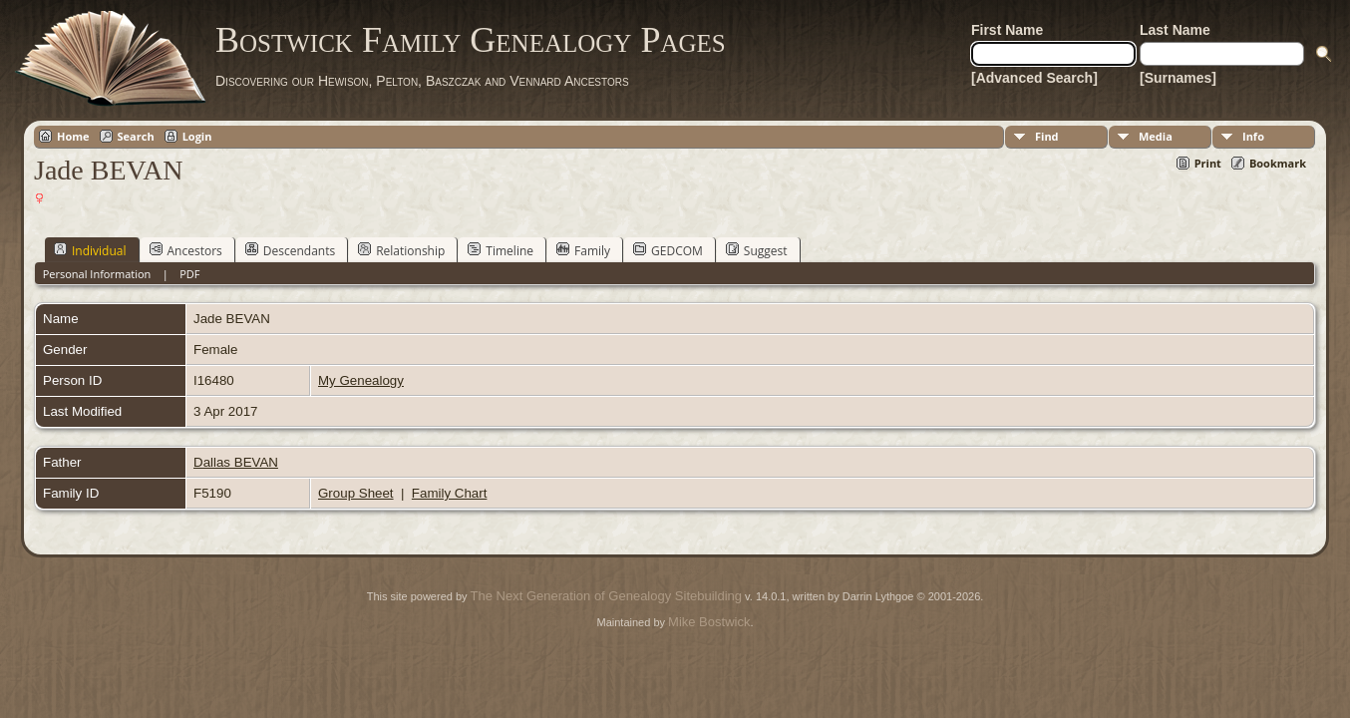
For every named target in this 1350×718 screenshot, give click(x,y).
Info (1253, 136)
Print (1207, 163)
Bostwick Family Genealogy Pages (470, 40)
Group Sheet (356, 493)
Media (1156, 136)
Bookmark (1277, 163)
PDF (189, 273)
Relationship (401, 250)
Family (583, 250)
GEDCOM (668, 250)
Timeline (500, 250)
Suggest (757, 250)
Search (136, 136)
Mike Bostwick (709, 621)
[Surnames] (1178, 78)
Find (1047, 136)
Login (197, 136)
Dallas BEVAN (235, 462)
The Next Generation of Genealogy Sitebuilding (606, 595)
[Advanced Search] (1034, 78)
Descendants (290, 250)
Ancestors (186, 250)
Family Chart (450, 493)
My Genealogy (361, 380)
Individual (90, 250)
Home (73, 136)
